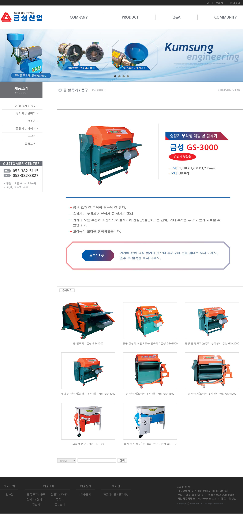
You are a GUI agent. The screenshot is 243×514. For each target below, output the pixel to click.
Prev (16, 57)
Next (227, 57)
